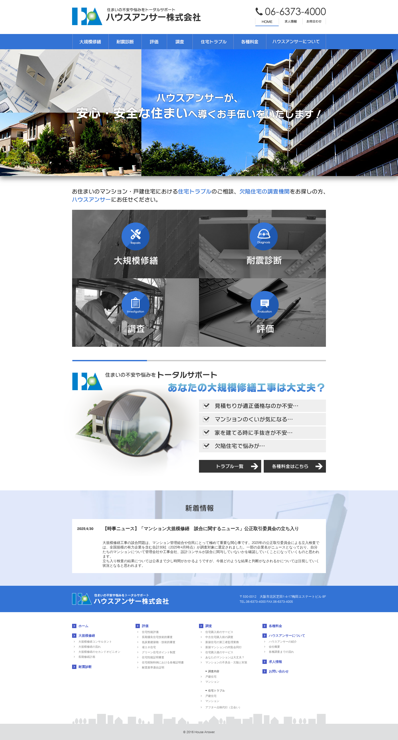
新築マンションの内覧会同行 (223, 647)
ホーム (83, 626)
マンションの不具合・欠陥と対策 (226, 662)
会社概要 (274, 646)
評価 (145, 626)
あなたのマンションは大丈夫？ (224, 657)
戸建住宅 (211, 676)
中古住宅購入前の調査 (219, 637)
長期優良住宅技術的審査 (157, 637)
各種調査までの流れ (281, 651)
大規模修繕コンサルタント (95, 641)
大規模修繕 (86, 635)
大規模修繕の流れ (89, 646)
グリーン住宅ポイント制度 (158, 652)
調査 (208, 626)
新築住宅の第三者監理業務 (222, 642)
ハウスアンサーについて (287, 635)
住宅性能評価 (150, 632)
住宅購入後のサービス (219, 652)
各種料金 (275, 626)
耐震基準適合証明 (153, 667)
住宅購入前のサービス (219, 632)
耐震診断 (85, 667)
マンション (212, 681)
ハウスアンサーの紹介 (283, 641)
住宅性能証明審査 (153, 657)
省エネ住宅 (149, 647)
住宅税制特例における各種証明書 (163, 662)
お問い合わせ (279, 671)
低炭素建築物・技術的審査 (158, 642)
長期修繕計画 (86, 657)
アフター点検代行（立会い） (223, 707)
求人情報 (275, 662)
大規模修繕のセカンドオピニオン (99, 651)
